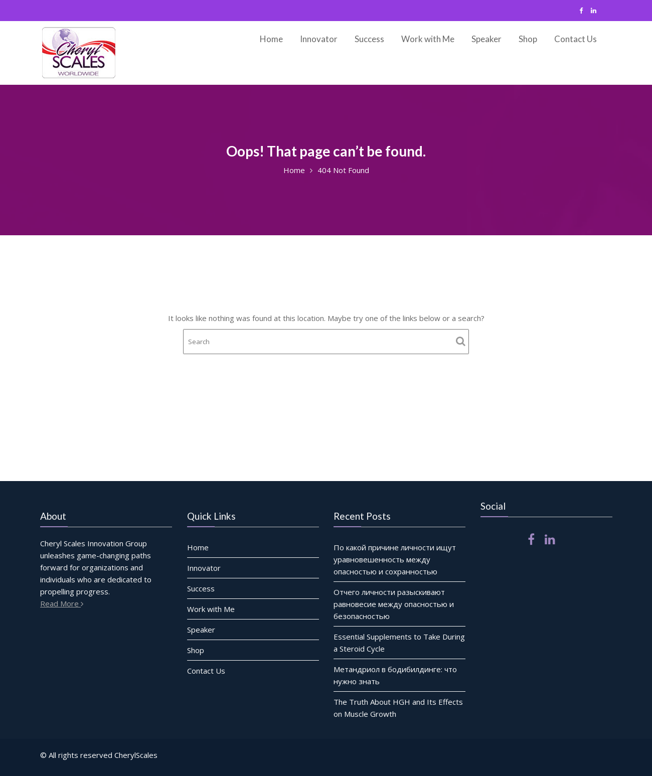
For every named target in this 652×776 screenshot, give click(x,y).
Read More (63, 603)
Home (271, 39)
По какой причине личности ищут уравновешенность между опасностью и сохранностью (395, 559)
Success (369, 39)
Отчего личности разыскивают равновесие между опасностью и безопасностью (394, 603)
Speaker (486, 39)
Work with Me (427, 39)
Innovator (319, 39)
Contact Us (575, 39)
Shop (528, 39)
